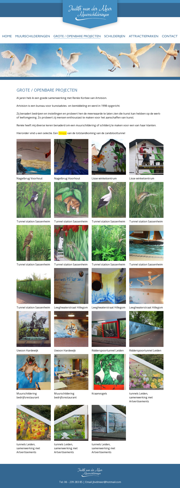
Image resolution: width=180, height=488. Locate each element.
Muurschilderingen (33, 36)
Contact (170, 36)
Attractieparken (143, 36)
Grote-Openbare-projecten (77, 36)
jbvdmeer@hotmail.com (106, 482)
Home (7, 36)
